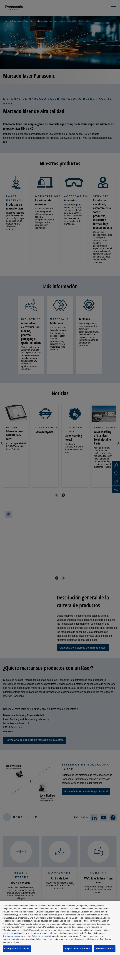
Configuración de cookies (17, 948)
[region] (60, 928)
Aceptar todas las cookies (77, 948)
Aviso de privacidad (41, 936)
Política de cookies (12, 936)
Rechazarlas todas (105, 948)
